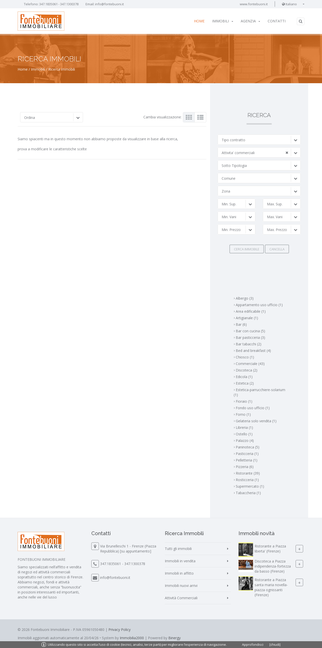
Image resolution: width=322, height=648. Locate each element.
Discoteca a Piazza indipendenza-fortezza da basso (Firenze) (273, 566)
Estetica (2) (245, 383)
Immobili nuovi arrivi (181, 585)
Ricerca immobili (61, 69)
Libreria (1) (244, 427)
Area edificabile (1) (251, 311)
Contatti (277, 21)
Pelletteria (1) (246, 460)
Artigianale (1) (247, 317)
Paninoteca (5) (247, 447)
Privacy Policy (119, 629)
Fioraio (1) (244, 401)
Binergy (174, 637)
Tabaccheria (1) (248, 492)
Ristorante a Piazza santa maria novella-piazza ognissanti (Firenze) (271, 587)
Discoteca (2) (246, 370)
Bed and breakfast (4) (253, 350)
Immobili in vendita (180, 561)
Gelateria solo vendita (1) (256, 421)
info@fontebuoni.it (109, 4)
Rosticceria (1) (247, 479)
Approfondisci (252, 644)
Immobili (222, 21)
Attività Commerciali (181, 597)
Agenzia (250, 21)
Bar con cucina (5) (250, 331)
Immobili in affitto (179, 573)
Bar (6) (241, 324)
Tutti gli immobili (178, 548)
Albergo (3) (245, 298)
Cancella (277, 249)
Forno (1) (243, 414)
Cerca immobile (246, 249)
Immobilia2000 (132, 637)
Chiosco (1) (245, 357)
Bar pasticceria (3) (250, 337)
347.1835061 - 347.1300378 (58, 4)
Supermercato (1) (250, 486)
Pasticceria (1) (247, 453)
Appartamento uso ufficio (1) (259, 304)
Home (199, 21)
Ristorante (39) (248, 473)
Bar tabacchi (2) (248, 344)
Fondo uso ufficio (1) (253, 407)
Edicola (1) (244, 376)
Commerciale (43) (250, 363)
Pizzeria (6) (245, 466)
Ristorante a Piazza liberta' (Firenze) (270, 548)
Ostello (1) (244, 434)
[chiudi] (274, 644)
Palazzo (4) (245, 440)
